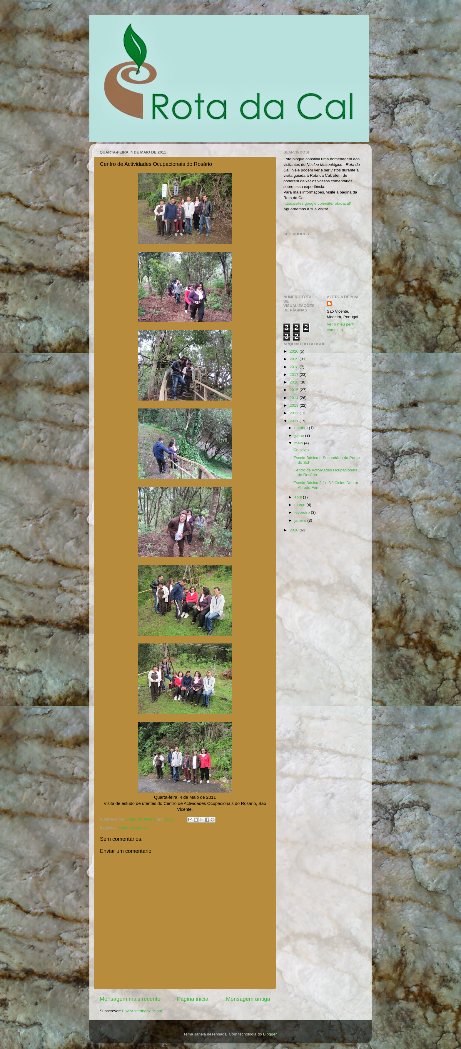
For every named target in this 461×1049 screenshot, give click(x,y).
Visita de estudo (133, 827)
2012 (295, 413)
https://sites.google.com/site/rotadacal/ (317, 203)
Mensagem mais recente (130, 999)
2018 (295, 367)
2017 (295, 374)
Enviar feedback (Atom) (142, 1011)
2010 (295, 530)
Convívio (301, 450)
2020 (295, 351)
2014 (295, 398)
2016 (295, 382)
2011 (295, 421)
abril (298, 497)
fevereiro (302, 512)
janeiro (300, 520)
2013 (295, 405)
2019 (295, 359)
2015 (295, 390)
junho (299, 435)
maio (299, 443)
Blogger (270, 1034)
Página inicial (193, 999)
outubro (301, 428)
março (300, 505)
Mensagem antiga (248, 999)
